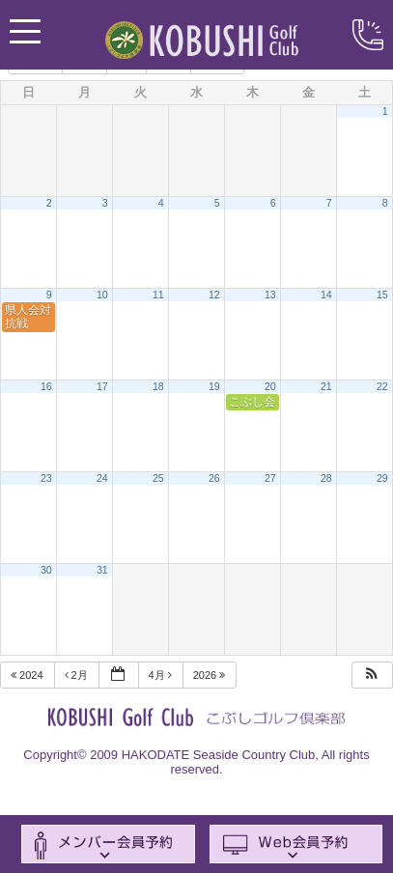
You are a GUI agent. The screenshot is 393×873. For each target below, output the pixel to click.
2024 (28, 675)
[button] (371, 675)
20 (270, 386)
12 (214, 294)
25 (158, 478)
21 (326, 386)
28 (326, 478)
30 (46, 570)
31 (102, 570)
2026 (211, 675)
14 (326, 294)
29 (382, 478)
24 (102, 478)
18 (158, 386)
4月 (162, 675)
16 (46, 386)
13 (270, 294)
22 (382, 386)
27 (270, 478)
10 (102, 294)
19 (214, 386)
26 (214, 478)
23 (46, 478)
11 (158, 294)
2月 (78, 675)
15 (382, 294)
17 (102, 386)
